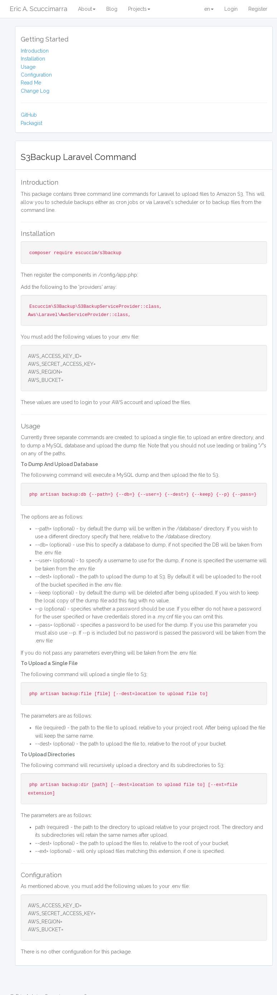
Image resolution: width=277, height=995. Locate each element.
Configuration (36, 75)
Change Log (35, 91)
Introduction (35, 51)
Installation (33, 59)
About (87, 9)
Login (231, 9)
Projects (139, 9)
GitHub (29, 115)
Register (257, 9)
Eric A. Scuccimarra (38, 9)
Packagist (31, 123)
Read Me (31, 83)
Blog (111, 9)
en (209, 9)
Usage (28, 67)
